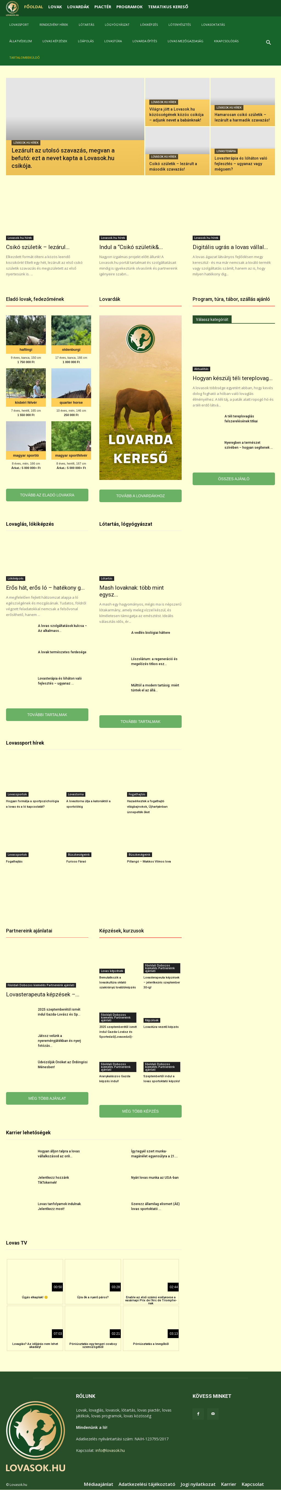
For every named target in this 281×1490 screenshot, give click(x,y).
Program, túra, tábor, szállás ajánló (231, 299)
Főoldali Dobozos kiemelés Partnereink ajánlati (41, 985)
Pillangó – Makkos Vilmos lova (149, 861)
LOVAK (55, 6)
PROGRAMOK (129, 6)
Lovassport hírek (25, 743)
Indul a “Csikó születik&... (131, 247)
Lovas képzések (55, 41)
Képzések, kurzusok (121, 931)
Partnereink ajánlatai (29, 931)
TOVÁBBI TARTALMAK (47, 715)
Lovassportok (17, 794)
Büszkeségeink (79, 854)
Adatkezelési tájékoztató (147, 1484)
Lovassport (19, 24)
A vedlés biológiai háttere (150, 633)
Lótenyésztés (179, 24)
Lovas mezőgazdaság (185, 41)
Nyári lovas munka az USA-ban (155, 1178)
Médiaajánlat (98, 1484)
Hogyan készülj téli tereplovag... (233, 378)
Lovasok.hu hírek (25, 142)
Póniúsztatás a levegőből (151, 1344)
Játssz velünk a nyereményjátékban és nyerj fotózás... (59, 1041)
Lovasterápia (226, 151)
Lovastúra (113, 41)
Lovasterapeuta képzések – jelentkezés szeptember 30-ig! (162, 982)
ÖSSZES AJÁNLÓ (233, 479)
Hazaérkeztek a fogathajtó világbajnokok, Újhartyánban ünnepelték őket (147, 806)
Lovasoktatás (213, 24)
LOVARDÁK (78, 6)
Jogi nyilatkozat (198, 1484)
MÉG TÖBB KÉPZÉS (140, 1111)
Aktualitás (201, 369)
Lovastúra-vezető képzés (161, 1027)
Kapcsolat (252, 1484)
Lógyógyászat (117, 24)
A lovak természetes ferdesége (62, 652)
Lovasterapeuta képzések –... (43, 994)
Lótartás (86, 24)
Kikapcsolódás (226, 41)
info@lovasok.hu (110, 1450)
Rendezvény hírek (54, 24)
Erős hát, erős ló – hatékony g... (45, 587)
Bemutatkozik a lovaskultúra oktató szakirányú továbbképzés (117, 982)
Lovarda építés (145, 41)
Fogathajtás (137, 794)
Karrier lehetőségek (28, 1132)
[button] (268, 43)
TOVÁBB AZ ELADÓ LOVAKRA (47, 495)
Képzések (152, 1020)
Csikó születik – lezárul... (38, 247)
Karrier (228, 1484)
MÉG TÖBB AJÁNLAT (47, 1098)
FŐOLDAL (33, 6)
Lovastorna (76, 794)
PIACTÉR (102, 6)
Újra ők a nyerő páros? (93, 1297)
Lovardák (109, 299)
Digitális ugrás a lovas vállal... (230, 247)
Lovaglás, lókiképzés (30, 524)
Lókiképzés (149, 24)
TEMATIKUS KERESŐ (168, 6)
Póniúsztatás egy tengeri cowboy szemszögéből (93, 1345)
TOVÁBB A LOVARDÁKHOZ (140, 496)
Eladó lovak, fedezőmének (35, 299)
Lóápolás (86, 41)
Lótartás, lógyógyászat (125, 524)
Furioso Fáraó (76, 861)
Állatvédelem (20, 41)
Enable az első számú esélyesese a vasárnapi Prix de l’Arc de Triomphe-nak (151, 1300)
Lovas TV (16, 1243)
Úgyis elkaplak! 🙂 (35, 1297)
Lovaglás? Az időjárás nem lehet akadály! (35, 1345)
